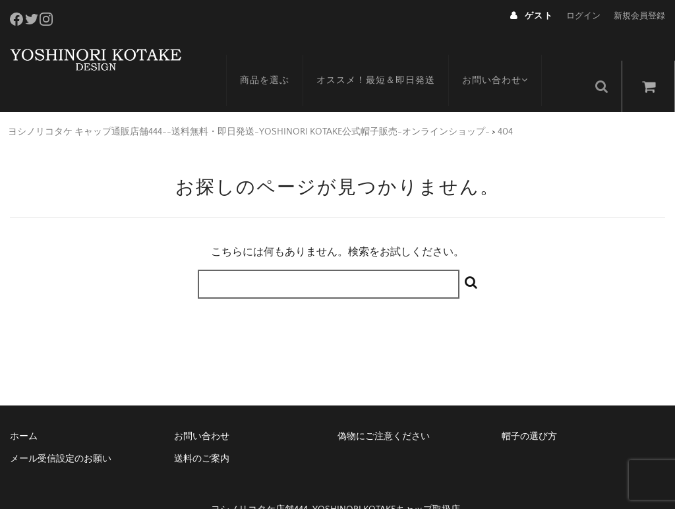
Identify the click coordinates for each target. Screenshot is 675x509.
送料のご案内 (201, 431)
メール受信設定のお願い (60, 431)
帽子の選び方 (529, 409)
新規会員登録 (639, 15)
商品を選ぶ (278, 57)
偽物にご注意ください (384, 409)
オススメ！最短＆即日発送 (389, 57)
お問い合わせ (510, 57)
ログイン (583, 15)
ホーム (24, 409)
